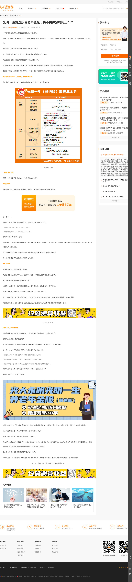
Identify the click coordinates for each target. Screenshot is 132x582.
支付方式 (3, 545)
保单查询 (20, 545)
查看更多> (115, 137)
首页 (20, 8)
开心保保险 (4, 15)
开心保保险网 (7, 8)
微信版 (42, 567)
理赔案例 (38, 552)
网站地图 (24, 567)
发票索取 (55, 545)
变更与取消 (21, 552)
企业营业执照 (86, 576)
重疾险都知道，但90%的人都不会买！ (82, 500)
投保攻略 (13, 15)
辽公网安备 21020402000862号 (26, 576)
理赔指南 (38, 545)
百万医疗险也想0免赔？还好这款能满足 (13, 500)
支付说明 (3, 548)
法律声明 (33, 567)
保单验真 (20, 548)
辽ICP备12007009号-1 (7, 576)
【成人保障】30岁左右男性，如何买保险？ (59, 500)
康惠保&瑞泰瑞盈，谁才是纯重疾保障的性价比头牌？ (36, 500)
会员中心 (110, 2)
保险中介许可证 (76, 576)
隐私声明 (55, 552)
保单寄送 (20, 555)
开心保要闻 (13, 567)
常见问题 (55, 548)
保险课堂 (60, 8)
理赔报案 (38, 548)
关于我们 (3, 567)
